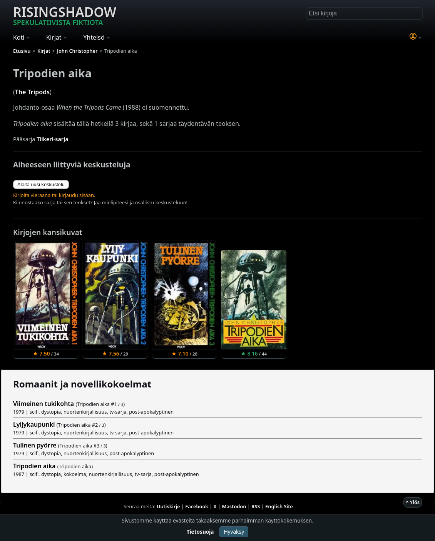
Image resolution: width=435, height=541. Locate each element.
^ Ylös (413, 502)
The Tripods (32, 92)
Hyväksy (234, 532)
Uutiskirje (168, 506)
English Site (279, 506)
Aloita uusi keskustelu (41, 184)
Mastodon (234, 506)
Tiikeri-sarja (52, 139)
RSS (255, 506)
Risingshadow (64, 15)
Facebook (196, 506)
